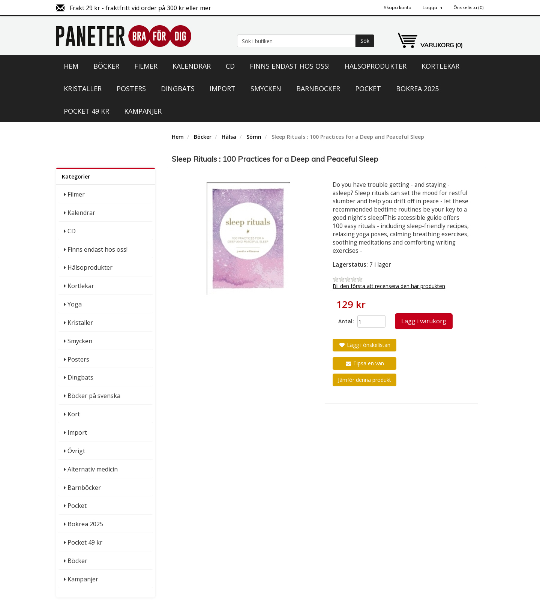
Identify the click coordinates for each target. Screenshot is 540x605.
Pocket (368, 88)
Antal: (345, 321)
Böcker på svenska (94, 396)
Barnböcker (318, 88)
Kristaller (83, 88)
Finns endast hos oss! (290, 66)
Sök (364, 40)
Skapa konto (397, 7)
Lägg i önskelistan (364, 344)
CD (230, 66)
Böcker (106, 66)
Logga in (432, 7)
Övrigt (76, 451)
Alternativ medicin (93, 469)
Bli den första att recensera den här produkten (389, 286)
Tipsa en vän (364, 363)
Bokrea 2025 (417, 88)
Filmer (146, 66)
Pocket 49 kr (86, 111)
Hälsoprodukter (375, 66)
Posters (131, 88)
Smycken (265, 88)
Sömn (253, 136)
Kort (74, 414)
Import (223, 88)
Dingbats (178, 88)
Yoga (75, 304)
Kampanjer (143, 111)
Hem (71, 66)
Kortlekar (440, 66)
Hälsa (229, 136)
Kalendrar (191, 66)
